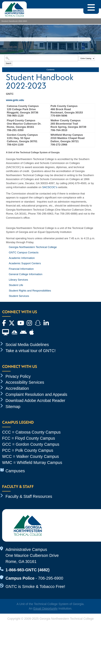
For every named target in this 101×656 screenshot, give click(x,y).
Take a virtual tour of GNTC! (31, 350)
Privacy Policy (18, 376)
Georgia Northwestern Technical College (33, 247)
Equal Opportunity (45, 608)
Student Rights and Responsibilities (30, 290)
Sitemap (13, 406)
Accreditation (17, 388)
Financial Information (21, 268)
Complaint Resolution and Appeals (36, 394)
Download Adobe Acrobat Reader (35, 400)
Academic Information (22, 257)
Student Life (16, 285)
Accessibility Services (25, 382)
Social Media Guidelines (27, 344)
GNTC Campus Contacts (23, 252)
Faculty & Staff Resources (29, 496)
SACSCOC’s (49, 187)
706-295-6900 (50, 578)
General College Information (25, 274)
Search (8, 63)
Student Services (19, 295)
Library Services (18, 279)
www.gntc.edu (15, 100)
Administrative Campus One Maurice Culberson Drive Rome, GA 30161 (32, 555)
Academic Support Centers (25, 263)
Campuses (15, 471)
